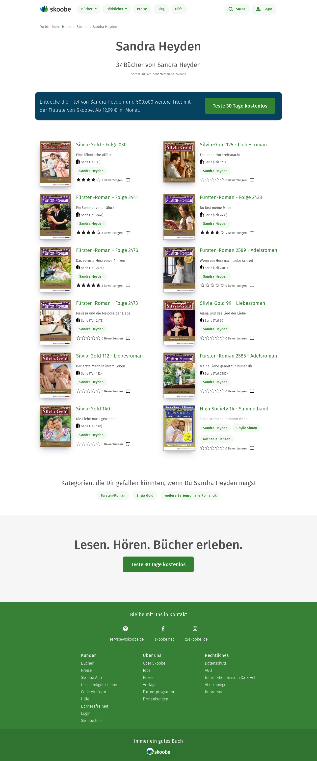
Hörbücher (115, 9)
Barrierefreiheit (94, 706)
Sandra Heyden (91, 171)
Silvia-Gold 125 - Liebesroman (233, 145)
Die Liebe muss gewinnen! (96, 419)
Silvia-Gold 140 (93, 409)
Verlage (150, 684)
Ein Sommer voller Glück (95, 208)
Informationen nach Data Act (230, 677)
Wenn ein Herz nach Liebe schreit (226, 261)
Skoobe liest (92, 720)
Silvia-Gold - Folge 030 (101, 145)
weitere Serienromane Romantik (190, 495)
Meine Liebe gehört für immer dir (226, 366)
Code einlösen (93, 692)
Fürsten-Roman (113, 495)
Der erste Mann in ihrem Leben (100, 366)
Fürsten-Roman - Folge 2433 (231, 197)
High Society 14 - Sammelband (234, 409)
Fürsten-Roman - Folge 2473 (107, 303)
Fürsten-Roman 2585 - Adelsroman (238, 356)
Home (66, 27)
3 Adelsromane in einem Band (223, 419)
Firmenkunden (155, 699)
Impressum (215, 692)
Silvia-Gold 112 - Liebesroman (109, 356)
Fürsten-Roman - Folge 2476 (107, 250)
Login (264, 8)
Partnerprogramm (158, 692)
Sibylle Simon (246, 428)
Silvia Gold (144, 495)
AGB (208, 670)
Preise (142, 9)
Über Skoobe (154, 663)
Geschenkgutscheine (99, 684)
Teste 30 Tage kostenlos (240, 106)
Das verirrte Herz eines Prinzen (100, 261)
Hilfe (179, 9)
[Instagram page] (196, 633)
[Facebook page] (164, 633)
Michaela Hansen (216, 439)
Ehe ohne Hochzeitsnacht (220, 155)
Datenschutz (215, 663)
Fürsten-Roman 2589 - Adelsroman (238, 250)
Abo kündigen (217, 684)
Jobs (146, 670)
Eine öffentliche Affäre (94, 155)
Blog (161, 9)
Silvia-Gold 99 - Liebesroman (232, 303)
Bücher (87, 9)
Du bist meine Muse (215, 208)
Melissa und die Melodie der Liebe (103, 313)
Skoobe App (91, 677)
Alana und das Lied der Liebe (223, 313)
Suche (237, 8)
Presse (149, 677)
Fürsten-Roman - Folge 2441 (107, 197)
